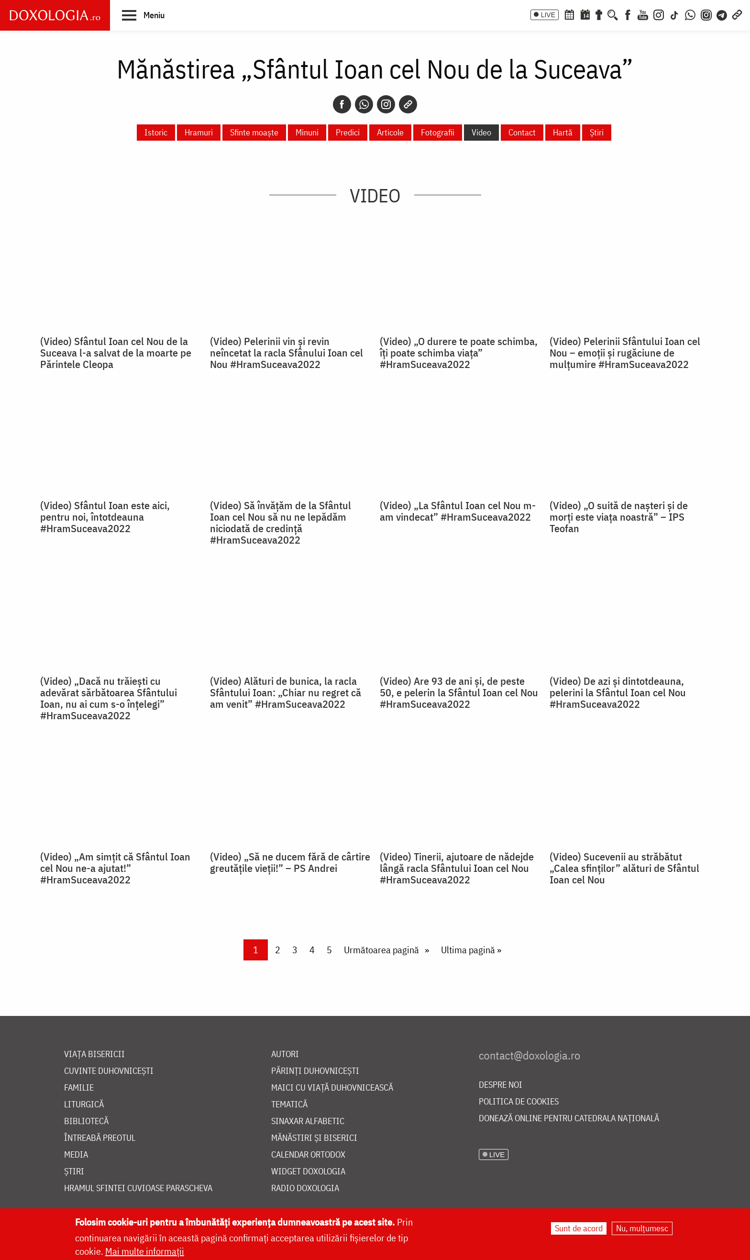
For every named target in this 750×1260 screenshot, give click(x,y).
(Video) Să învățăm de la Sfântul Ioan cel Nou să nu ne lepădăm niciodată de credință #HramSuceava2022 (280, 523)
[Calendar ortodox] (569, 14)
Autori (285, 1054)
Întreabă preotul (99, 1138)
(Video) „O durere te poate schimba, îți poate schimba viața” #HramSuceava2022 (459, 352)
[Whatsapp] (364, 104)
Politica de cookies (519, 1102)
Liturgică (84, 1105)
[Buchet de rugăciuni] (599, 14)
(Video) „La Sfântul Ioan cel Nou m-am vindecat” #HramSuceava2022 (458, 511)
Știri (597, 132)
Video (481, 132)
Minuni (307, 132)
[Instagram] (658, 14)
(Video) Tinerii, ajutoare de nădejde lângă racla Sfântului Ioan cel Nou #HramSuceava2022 (457, 868)
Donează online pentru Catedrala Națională (569, 1119)
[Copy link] (408, 104)
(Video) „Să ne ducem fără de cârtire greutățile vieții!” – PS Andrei (290, 862)
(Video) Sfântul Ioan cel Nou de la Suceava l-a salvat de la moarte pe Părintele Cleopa (115, 352)
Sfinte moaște (254, 132)
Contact (522, 132)
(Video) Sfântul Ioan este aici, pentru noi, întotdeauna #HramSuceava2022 (105, 517)
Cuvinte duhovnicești (109, 1071)
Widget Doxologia (308, 1172)
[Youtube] (643, 14)
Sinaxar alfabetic (307, 1121)
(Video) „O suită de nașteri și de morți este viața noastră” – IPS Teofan (619, 517)
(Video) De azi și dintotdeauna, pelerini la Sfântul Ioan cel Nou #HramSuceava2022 (618, 692)
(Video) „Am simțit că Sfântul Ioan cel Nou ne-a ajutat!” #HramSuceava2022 (115, 868)
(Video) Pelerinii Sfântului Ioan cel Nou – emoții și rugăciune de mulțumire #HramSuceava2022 (625, 352)
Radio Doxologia (305, 1188)
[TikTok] (674, 14)
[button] (143, 15)
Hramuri (199, 132)
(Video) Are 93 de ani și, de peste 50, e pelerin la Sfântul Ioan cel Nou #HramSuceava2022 (459, 692)
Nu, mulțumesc (642, 1228)
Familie (79, 1088)
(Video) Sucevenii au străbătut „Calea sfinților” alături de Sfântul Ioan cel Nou (624, 868)
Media (76, 1155)
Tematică (289, 1105)
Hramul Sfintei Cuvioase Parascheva (138, 1188)
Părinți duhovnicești (315, 1071)
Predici (348, 132)
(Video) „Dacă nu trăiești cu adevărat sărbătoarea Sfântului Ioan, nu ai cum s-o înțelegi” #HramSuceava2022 (108, 698)
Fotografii (437, 132)
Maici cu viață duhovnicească (332, 1088)
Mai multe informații (144, 1251)
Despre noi (500, 1085)
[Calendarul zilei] (585, 14)
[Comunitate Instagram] (706, 14)
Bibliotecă (86, 1121)
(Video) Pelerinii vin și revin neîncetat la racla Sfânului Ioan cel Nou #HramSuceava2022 (286, 352)
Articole (390, 132)
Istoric (155, 132)
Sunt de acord (579, 1228)
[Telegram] (722, 14)
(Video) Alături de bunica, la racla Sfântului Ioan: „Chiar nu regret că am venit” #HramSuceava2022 (285, 692)
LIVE (548, 15)
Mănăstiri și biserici (314, 1138)
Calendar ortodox (308, 1155)
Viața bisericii (94, 1054)
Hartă (563, 132)
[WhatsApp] (690, 14)
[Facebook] (628, 14)
